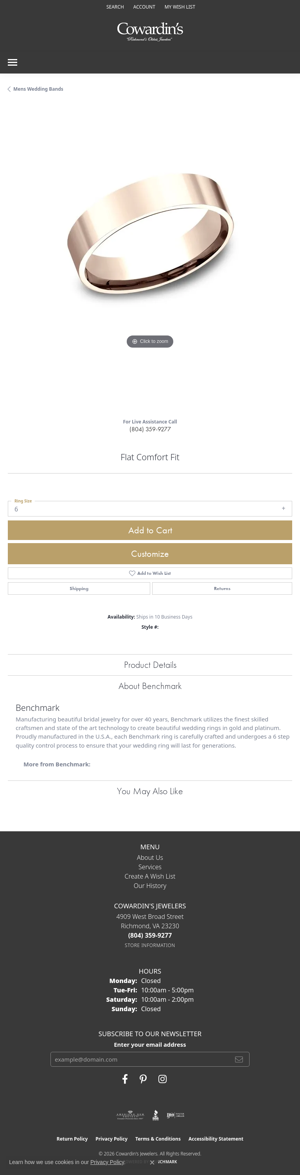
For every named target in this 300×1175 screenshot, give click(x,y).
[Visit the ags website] (130, 1115)
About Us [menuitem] (150, 857)
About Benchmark (150, 686)
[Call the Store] (150, 935)
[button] (114, 7)
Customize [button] (150, 553)
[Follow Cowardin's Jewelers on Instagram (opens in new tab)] (162, 1079)
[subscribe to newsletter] (239, 1059)
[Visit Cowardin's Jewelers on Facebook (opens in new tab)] (125, 1079)
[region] (150, 258)
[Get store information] (150, 945)
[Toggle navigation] (12, 62)
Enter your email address (150, 1044)
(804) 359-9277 (150, 429)
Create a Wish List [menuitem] (150, 876)
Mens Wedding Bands (38, 89)
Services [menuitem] (150, 867)
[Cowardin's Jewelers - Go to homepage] (150, 32)
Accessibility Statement (216, 1139)
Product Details (150, 664)
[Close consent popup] (152, 1162)
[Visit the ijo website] (175, 1115)
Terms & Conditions (158, 1139)
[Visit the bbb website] (156, 1115)
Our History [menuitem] (150, 885)
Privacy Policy (111, 1139)
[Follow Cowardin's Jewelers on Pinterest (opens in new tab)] (143, 1079)
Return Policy (72, 1139)
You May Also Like (150, 791)
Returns (222, 588)
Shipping (79, 588)
